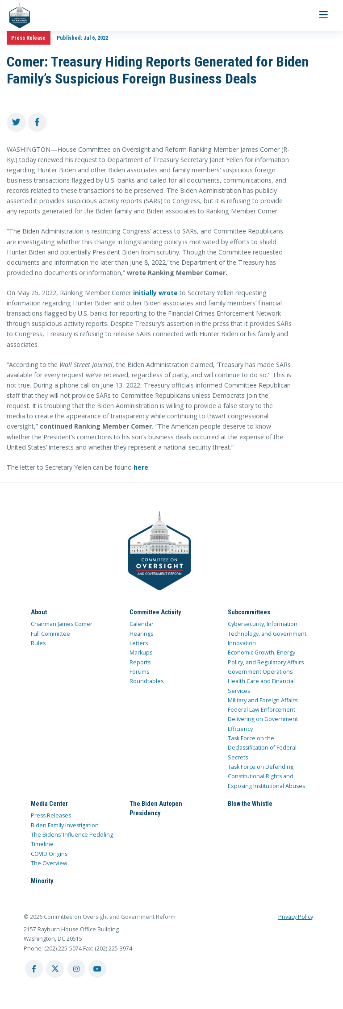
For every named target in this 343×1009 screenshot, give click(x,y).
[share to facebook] (37, 122)
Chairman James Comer (61, 624)
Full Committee (50, 633)
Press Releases (51, 815)
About (39, 611)
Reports (140, 662)
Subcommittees (249, 611)
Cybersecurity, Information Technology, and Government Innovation (267, 633)
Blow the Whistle (250, 803)
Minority (42, 880)
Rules (38, 643)
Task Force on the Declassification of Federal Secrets (262, 747)
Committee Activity (155, 611)
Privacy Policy (295, 916)
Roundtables (146, 681)
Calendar (142, 624)
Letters (139, 643)
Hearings (141, 633)
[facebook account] (34, 969)
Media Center (49, 803)
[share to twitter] (16, 122)
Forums (139, 671)
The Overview (49, 863)
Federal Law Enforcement (261, 709)
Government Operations (260, 671)
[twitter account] (55, 969)
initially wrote (155, 292)
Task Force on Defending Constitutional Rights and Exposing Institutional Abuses (266, 776)
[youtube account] (97, 969)
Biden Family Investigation (65, 825)
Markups (141, 652)
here (141, 467)
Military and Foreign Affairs (262, 700)
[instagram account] (76, 969)
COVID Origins (49, 853)
